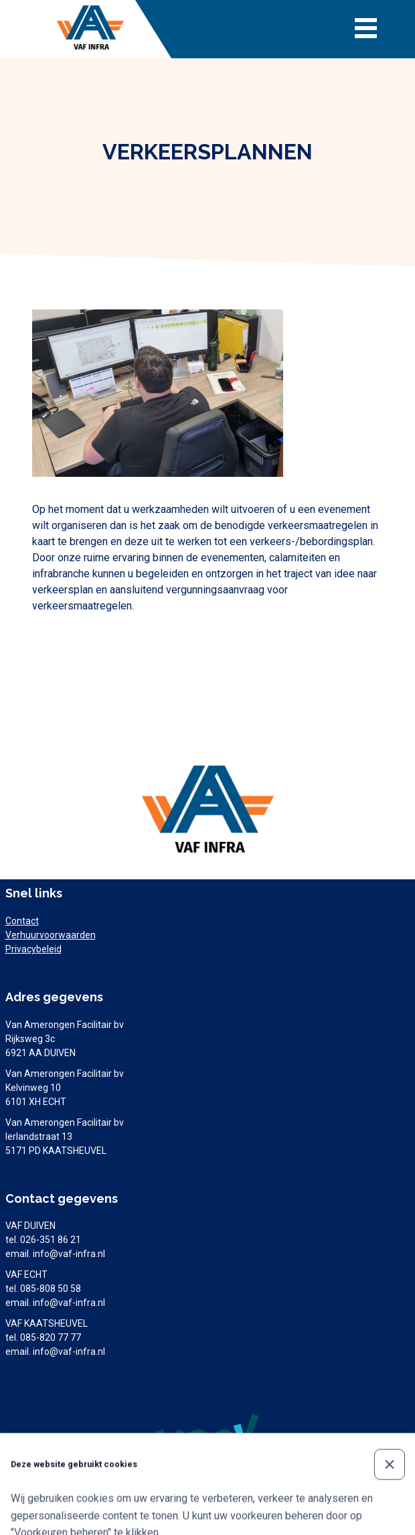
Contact (22, 921)
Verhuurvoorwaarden (50, 935)
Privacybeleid (33, 949)
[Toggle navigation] (366, 29)
